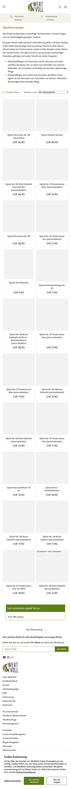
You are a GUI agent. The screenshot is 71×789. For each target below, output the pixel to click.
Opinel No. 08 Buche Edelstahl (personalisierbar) (19, 538)
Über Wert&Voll (9, 677)
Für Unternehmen (10, 711)
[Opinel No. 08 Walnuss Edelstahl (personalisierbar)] (52, 370)
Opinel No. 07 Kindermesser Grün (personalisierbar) (52, 440)
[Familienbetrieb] (51, 18)
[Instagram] (8, 657)
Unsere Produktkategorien (14, 734)
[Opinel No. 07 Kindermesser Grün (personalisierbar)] (52, 419)
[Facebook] (4, 657)
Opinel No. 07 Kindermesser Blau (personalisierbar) (18, 391)
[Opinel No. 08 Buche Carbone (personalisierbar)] (52, 517)
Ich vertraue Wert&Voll (34, 780)
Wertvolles (7, 746)
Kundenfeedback (10, 681)
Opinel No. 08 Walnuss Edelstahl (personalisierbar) (52, 391)
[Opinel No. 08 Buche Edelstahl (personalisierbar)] (19, 517)
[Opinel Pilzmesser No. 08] (19, 216)
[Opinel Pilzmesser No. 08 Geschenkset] (19, 115)
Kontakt (6, 685)
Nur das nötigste (56, 780)
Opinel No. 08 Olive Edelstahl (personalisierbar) (18, 440)
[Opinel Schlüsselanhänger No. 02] (52, 265)
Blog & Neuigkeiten (11, 742)
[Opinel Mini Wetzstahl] (19, 264)
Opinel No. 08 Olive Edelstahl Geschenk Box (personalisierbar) (18, 187)
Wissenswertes (9, 750)
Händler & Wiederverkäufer (14, 715)
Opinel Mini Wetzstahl (18, 282)
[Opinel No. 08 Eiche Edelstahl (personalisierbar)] (52, 566)
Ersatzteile (7, 730)
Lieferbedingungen (11, 689)
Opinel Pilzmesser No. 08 (18, 236)
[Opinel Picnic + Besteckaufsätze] (52, 468)
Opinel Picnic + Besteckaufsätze (52, 489)
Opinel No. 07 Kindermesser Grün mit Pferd (18, 587)
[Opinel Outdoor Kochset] (52, 115)
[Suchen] (60, 6)
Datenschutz (8, 697)
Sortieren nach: (30, 92)
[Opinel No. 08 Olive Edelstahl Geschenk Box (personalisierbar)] (19, 164)
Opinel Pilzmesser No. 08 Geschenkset (18, 136)
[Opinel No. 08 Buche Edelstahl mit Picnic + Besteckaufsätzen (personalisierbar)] (19, 315)
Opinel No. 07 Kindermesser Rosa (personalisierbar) (52, 336)
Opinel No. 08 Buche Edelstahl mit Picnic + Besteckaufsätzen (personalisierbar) (18, 338)
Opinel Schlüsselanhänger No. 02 (52, 286)
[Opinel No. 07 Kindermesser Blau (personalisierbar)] (19, 370)
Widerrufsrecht (9, 701)
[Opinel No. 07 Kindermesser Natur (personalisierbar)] (52, 164)
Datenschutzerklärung (25, 772)
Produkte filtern (11, 92)
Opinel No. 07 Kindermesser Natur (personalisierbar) (52, 185)
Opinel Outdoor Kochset (52, 135)
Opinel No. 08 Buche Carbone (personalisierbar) (52, 538)
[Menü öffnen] (4, 7)
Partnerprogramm (10, 723)
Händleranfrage (9, 719)
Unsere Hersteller (10, 738)
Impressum (8, 705)
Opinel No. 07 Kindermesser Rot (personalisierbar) (52, 237)
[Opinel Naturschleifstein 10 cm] (19, 468)
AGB (5, 693)
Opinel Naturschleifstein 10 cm (19, 489)
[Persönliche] (17, 18)
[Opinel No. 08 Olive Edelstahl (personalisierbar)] (19, 419)
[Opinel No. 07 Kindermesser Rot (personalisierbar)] (52, 216)
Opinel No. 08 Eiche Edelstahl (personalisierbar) (52, 587)
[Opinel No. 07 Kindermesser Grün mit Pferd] (19, 566)
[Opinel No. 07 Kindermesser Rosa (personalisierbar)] (52, 315)
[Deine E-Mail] (29, 649)
